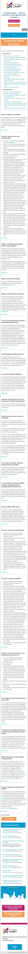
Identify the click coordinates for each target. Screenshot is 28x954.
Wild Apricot (14, 952)
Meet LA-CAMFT (7, 870)
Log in (24, 29)
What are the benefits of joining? (12, 64)
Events (16, 472)
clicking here (12, 142)
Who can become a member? (11, 56)
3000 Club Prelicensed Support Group (12, 854)
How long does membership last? (12, 69)
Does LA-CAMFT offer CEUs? (11, 87)
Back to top (4, 130)
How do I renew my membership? (13, 92)
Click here (10, 283)
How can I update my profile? (11, 93)
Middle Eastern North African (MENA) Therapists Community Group (12, 830)
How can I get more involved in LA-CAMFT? (15, 108)
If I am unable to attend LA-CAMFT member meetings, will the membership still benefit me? (15, 84)
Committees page (5, 798)
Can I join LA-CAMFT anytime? (12, 70)
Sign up (13, 519)
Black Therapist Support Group (10, 836)
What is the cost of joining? (11, 62)
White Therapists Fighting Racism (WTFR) (13, 849)
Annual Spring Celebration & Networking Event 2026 (13, 841)
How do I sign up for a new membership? (14, 57)
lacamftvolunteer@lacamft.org (9, 808)
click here (8, 144)
